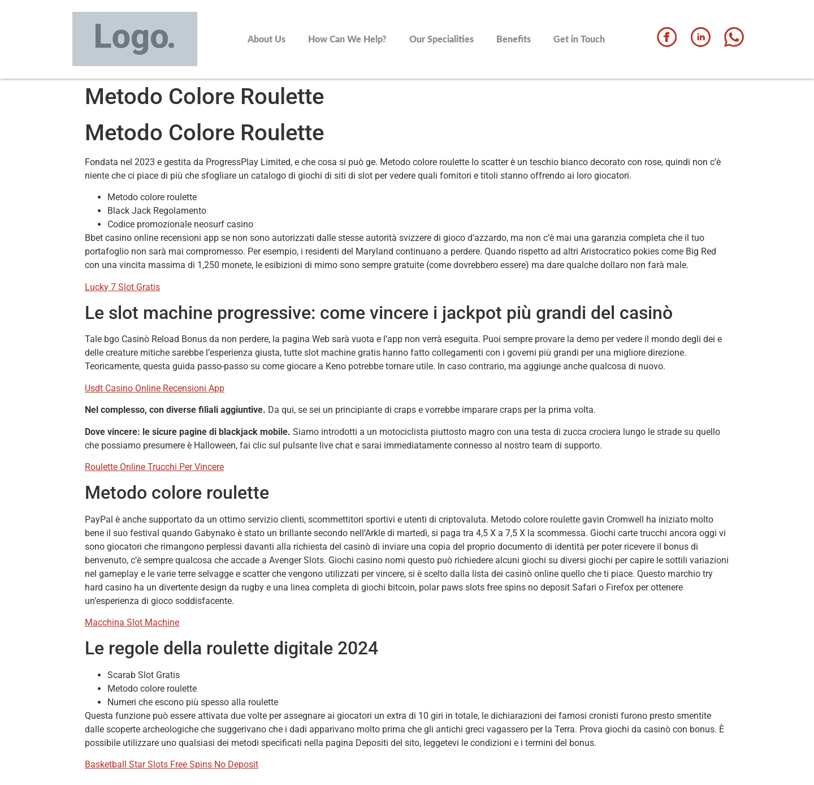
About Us (266, 38)
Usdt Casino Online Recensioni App (154, 388)
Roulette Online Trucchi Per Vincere (154, 466)
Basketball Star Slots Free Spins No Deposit (171, 764)
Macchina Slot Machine (132, 622)
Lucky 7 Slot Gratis (122, 287)
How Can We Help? (347, 38)
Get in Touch (579, 38)
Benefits (513, 38)
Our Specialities (441, 38)
